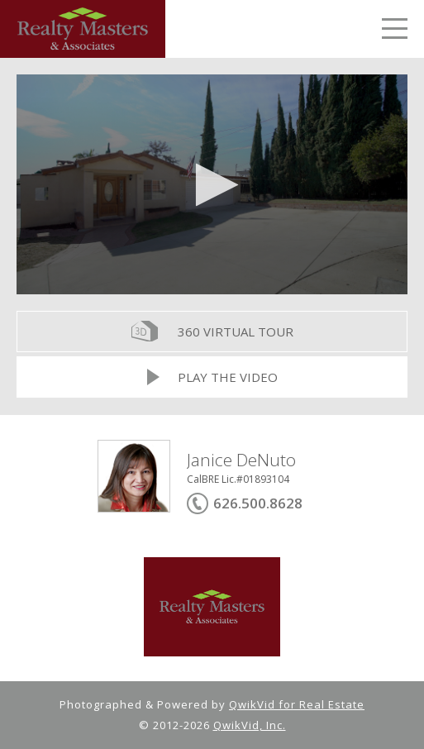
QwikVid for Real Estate (296, 704)
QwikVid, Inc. (249, 725)
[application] (212, 184)
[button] (212, 185)
